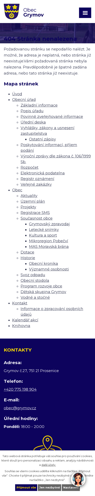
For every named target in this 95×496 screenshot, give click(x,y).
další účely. (48, 464)
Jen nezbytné (49, 487)
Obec (17, 190)
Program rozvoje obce (41, 286)
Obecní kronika (43, 263)
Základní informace (39, 105)
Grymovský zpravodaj (49, 224)
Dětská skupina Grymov (43, 292)
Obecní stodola (35, 280)
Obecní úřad (24, 99)
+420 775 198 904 (20, 389)
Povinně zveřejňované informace (52, 116)
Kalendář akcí (25, 320)
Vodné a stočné (35, 297)
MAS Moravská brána (49, 246)
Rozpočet (29, 167)
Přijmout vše (26, 487)
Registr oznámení (37, 178)
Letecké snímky (44, 229)
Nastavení (71, 487)
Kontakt (19, 303)
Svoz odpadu (33, 275)
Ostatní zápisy (42, 139)
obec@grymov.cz (20, 408)
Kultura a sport (43, 235)
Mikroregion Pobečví (48, 241)
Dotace (27, 252)
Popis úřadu (32, 111)
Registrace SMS (35, 212)
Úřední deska (33, 122)
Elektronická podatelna (43, 173)
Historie (28, 258)
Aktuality (29, 195)
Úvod (17, 94)
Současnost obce (37, 218)
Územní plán (33, 201)
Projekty (28, 207)
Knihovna (21, 325)
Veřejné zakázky (36, 184)
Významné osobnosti (49, 269)
